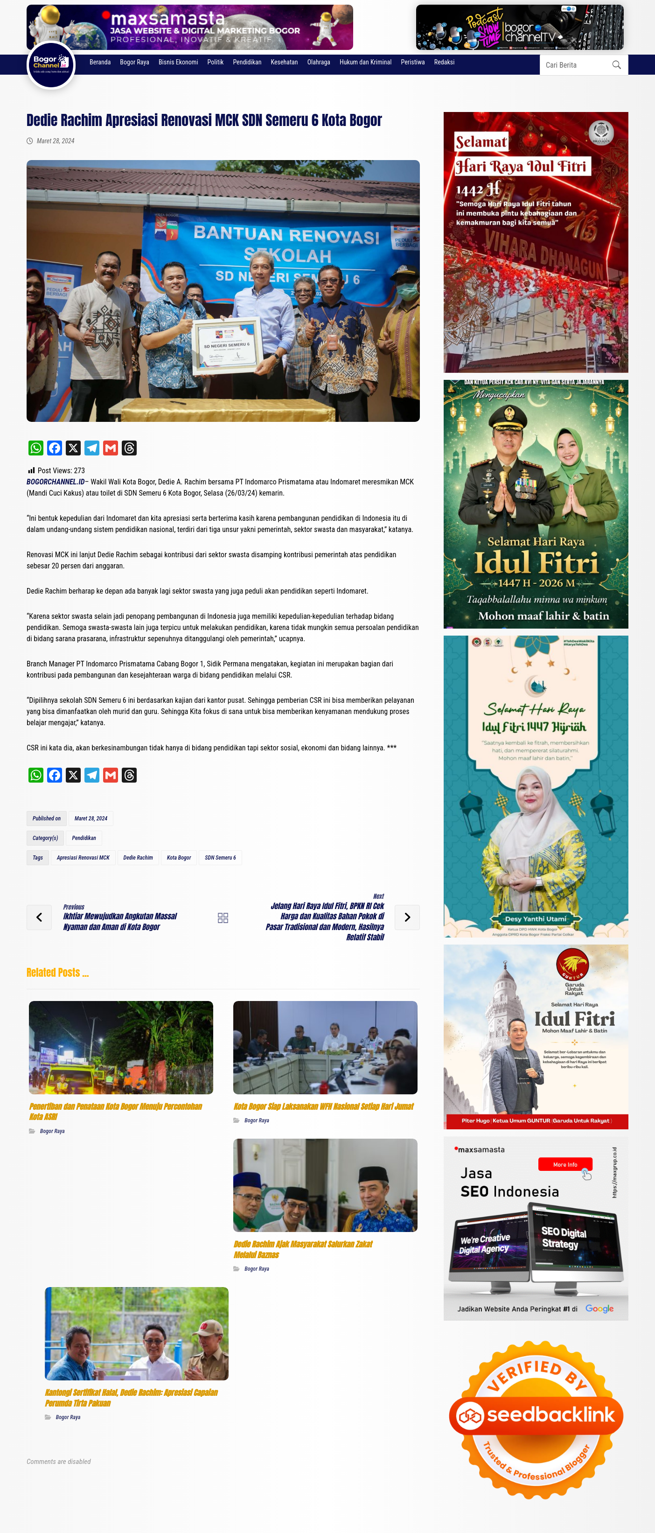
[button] (617, 65)
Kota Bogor (179, 857)
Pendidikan (84, 838)
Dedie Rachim (138, 857)
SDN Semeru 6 (220, 857)
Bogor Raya (52, 1129)
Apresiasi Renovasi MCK (83, 857)
